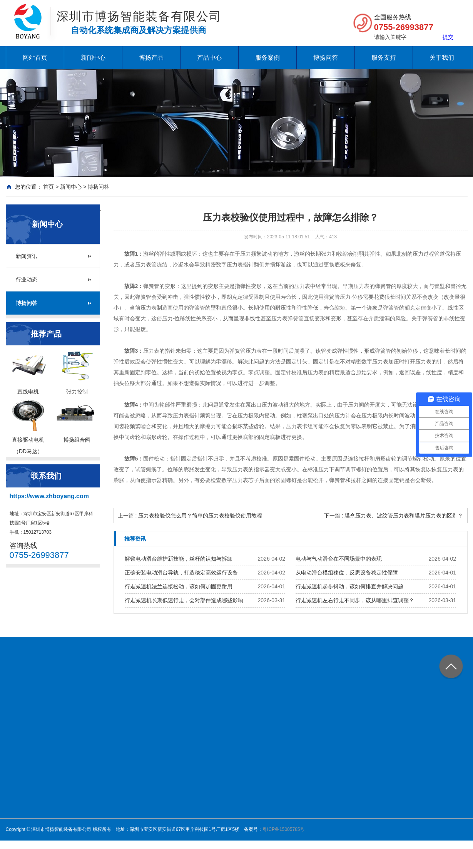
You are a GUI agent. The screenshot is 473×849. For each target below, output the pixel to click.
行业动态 (26, 279)
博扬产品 (151, 57)
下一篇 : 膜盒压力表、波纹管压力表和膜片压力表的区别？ (393, 515)
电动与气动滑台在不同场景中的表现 (339, 559)
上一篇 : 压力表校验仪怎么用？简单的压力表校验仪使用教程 (190, 515)
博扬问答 (325, 57)
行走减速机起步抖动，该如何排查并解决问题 (349, 586)
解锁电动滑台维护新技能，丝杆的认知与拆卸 (178, 559)
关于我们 (442, 57)
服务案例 (267, 57)
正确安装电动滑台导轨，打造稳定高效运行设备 (181, 572)
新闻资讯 (26, 256)
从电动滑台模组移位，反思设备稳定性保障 (347, 572)
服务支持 (383, 57)
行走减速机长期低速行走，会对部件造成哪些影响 (184, 600)
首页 (48, 187)
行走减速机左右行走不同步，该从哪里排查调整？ (355, 600)
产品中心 (209, 57)
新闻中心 (93, 57)
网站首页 (35, 57)
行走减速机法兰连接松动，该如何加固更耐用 (178, 586)
